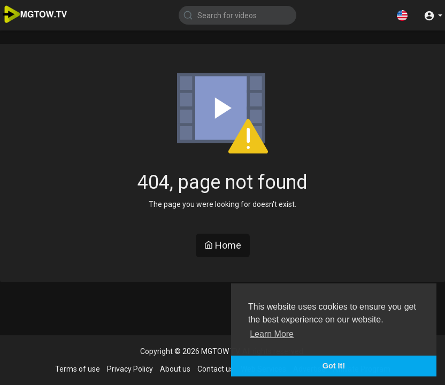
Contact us (215, 369)
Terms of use (77, 369)
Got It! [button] (334, 365)
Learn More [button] (272, 333)
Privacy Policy (130, 369)
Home (222, 245)
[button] (402, 15)
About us (175, 369)
